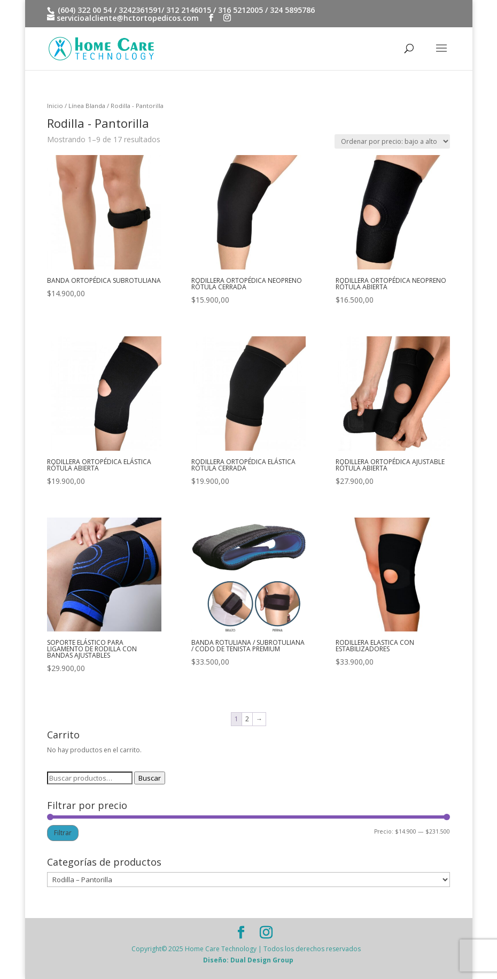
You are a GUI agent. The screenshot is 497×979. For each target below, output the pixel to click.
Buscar (149, 778)
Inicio (55, 106)
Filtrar (63, 832)
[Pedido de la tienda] (392, 141)
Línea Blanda (86, 106)
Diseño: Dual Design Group (248, 960)
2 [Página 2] (247, 718)
